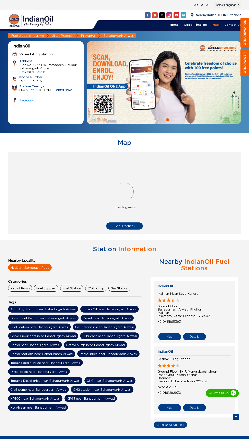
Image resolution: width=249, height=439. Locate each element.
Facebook (27, 100)
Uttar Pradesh (62, 35)
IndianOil (165, 286)
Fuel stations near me (27, 35)
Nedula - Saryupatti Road (29, 267)
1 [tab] (161, 119)
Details (194, 336)
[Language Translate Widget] (227, 5)
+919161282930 (169, 392)
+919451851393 (169, 321)
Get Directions (125, 226)
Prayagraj (88, 35)
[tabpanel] (164, 82)
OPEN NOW (64, 90)
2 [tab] (167, 119)
